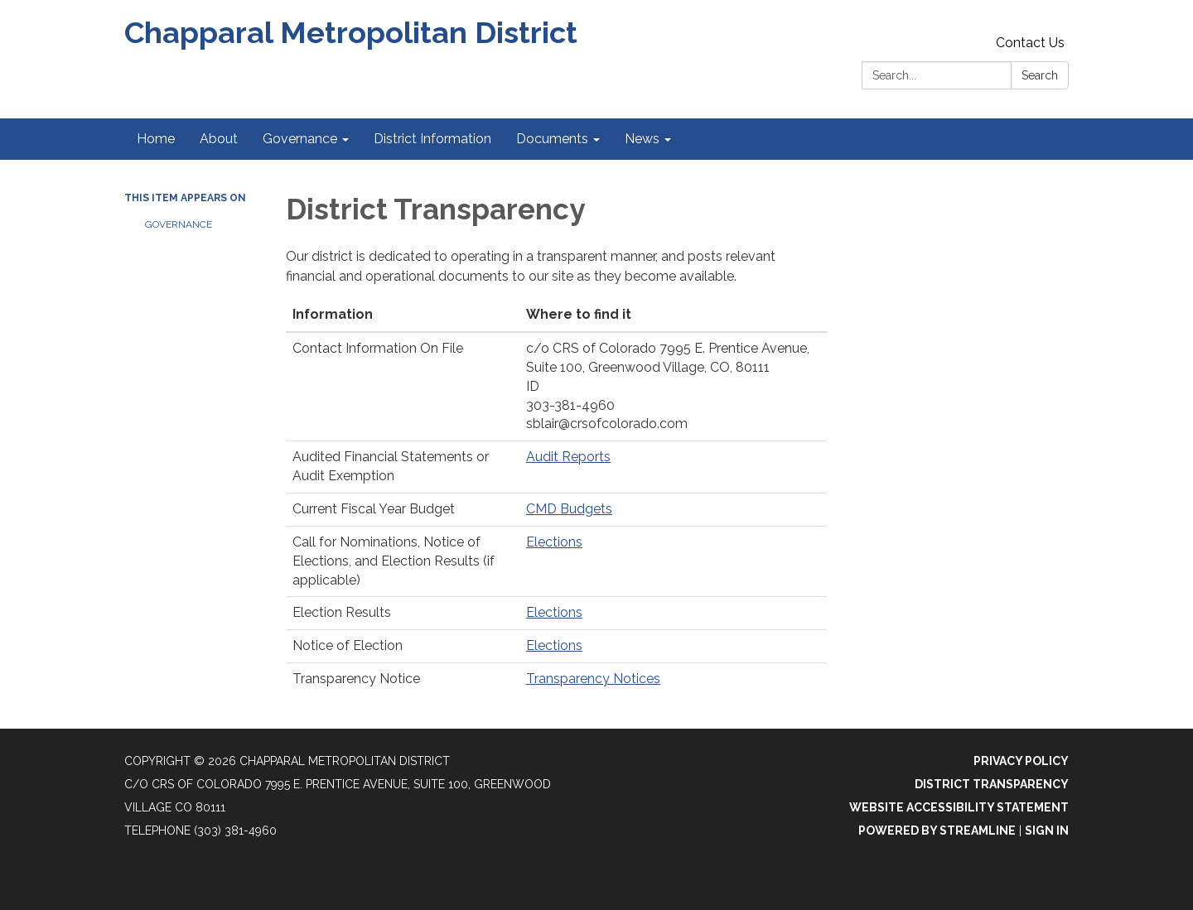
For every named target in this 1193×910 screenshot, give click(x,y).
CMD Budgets (569, 509)
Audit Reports (568, 457)
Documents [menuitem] (552, 139)
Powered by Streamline (937, 830)
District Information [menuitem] (432, 139)
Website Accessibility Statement (959, 807)
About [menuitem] (219, 139)
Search (1040, 75)
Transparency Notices (593, 678)
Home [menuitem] (156, 139)
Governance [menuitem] (300, 139)
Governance (178, 224)
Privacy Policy (1021, 761)
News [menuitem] (642, 139)
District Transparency (992, 784)
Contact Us (1030, 43)
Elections (554, 542)
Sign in (1047, 830)
